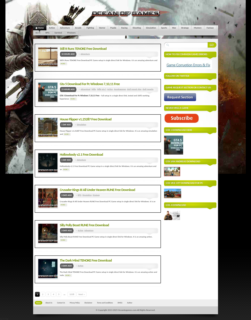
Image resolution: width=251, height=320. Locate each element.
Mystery (198, 28)
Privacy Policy (75, 303)
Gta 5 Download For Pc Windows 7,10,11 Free (90, 84)
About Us (48, 303)
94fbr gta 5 (101, 89)
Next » (81, 294)
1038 (71, 294)
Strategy (185, 28)
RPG (47, 32)
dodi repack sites (134, 89)
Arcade (78, 28)
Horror (102, 28)
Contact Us (61, 303)
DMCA (120, 303)
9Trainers (71, 32)
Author (129, 303)
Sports (164, 28)
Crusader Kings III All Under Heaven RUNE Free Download (97, 190)
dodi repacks (147, 89)
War (174, 28)
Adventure (65, 28)
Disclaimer (88, 303)
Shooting (137, 28)
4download (85, 89)
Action (52, 28)
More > (63, 64)
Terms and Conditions (105, 303)
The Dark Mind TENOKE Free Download (86, 260)
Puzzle (113, 28)
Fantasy (210, 28)
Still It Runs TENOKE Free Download (83, 48)
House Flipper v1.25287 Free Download (86, 119)
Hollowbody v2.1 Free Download (81, 154)
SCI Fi (38, 32)
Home (39, 28)
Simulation (151, 28)
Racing (124, 28)
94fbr (93, 89)
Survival (58, 32)
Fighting (90, 28)
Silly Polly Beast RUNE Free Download (84, 225)
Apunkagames (120, 89)
